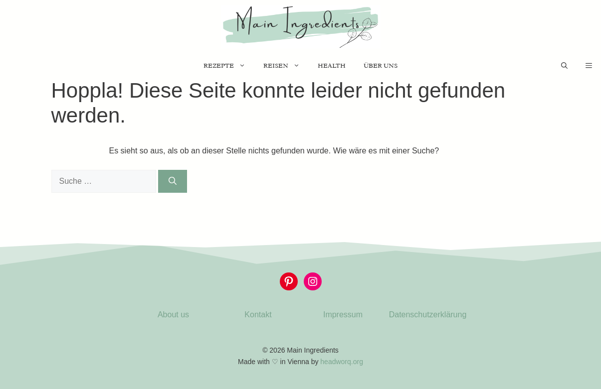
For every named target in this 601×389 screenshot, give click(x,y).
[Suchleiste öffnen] (564, 65)
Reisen (286, 65)
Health (332, 65)
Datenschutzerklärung (428, 314)
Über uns (381, 65)
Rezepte (228, 65)
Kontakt (257, 314)
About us (173, 314)
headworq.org (341, 362)
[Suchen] (172, 181)
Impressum (343, 314)
